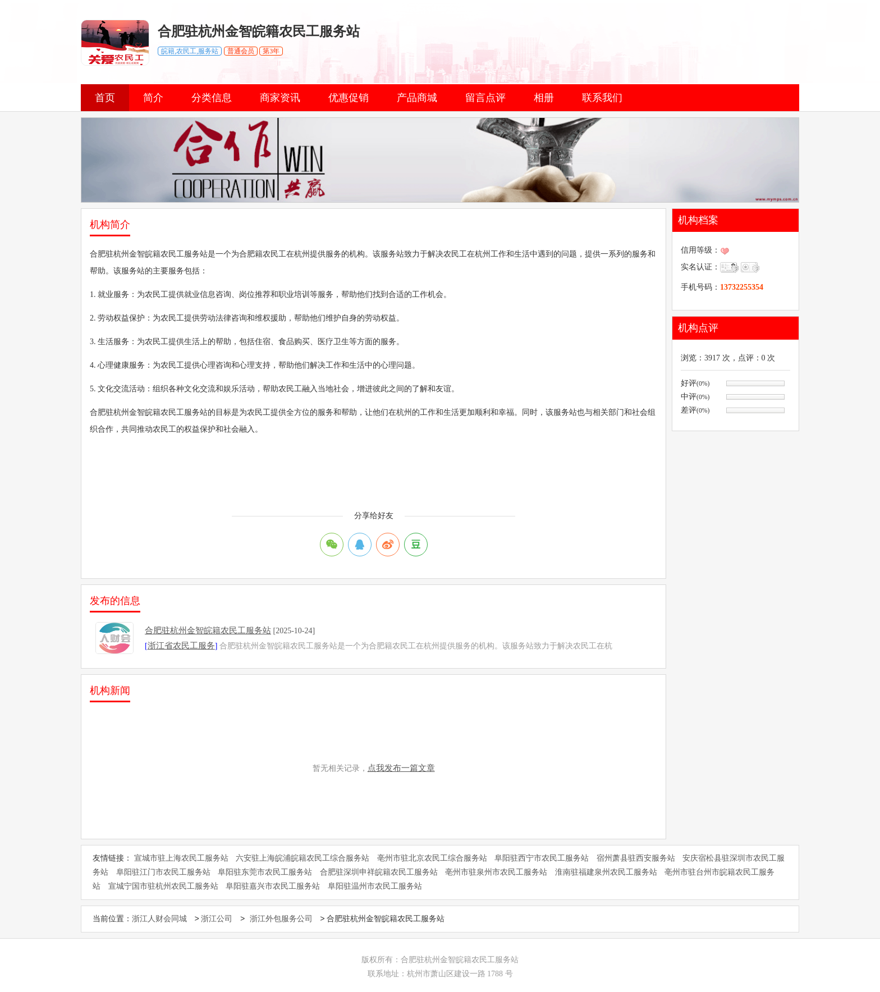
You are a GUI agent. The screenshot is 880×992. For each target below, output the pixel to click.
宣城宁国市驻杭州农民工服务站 (163, 886)
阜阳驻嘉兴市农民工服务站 (273, 886)
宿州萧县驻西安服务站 (636, 858)
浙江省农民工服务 (181, 645)
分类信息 (211, 97)
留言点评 (485, 97)
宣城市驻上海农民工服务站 (181, 858)
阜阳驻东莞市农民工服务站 (265, 872)
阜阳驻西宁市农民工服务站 (541, 858)
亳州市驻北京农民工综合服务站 (432, 858)
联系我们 (602, 97)
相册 (544, 97)
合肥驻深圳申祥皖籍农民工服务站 (379, 872)
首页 (105, 97)
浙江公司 (216, 919)
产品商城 (417, 97)
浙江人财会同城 (159, 919)
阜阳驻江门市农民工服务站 (163, 872)
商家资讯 (280, 97)
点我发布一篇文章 (401, 768)
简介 (153, 97)
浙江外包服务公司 (281, 919)
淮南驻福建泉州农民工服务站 (606, 872)
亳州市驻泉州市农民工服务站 (496, 872)
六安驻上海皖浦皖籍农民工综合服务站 (302, 858)
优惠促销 (348, 97)
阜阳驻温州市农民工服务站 (375, 886)
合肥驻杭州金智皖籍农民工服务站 (208, 630)
